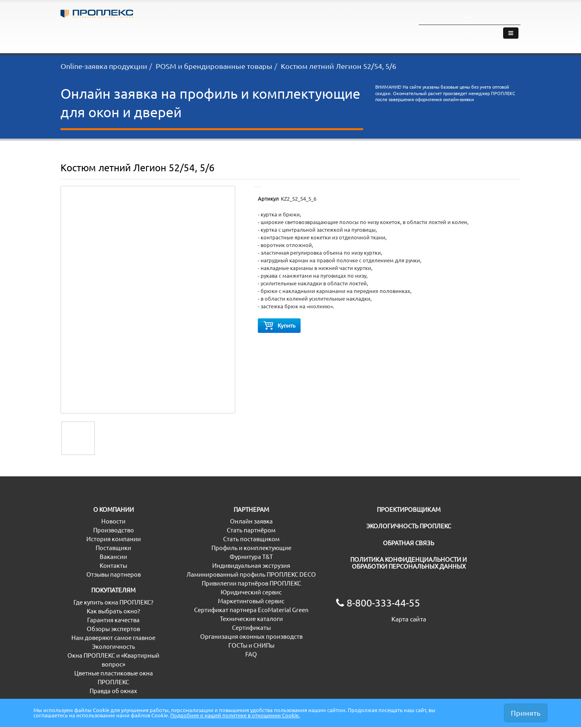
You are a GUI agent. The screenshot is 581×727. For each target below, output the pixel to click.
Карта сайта (353, 621)
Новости (73, 524)
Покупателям (106, 36)
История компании (88, 541)
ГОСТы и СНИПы (202, 648)
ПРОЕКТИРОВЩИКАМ (368, 512)
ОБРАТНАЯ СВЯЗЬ (361, 545)
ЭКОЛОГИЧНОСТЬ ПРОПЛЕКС (378, 529)
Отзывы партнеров (88, 577)
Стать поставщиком (207, 541)
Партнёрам (168, 36)
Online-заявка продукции (104, 66)
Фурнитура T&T (200, 559)
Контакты (74, 568)
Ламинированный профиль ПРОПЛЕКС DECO (243, 577)
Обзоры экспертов (87, 631)
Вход (503, 15)
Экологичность (379, 36)
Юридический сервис (209, 595)
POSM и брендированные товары (214, 66)
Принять (526, 712)
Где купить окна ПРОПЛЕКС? (100, 605)
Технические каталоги (210, 621)
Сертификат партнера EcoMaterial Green (236, 612)
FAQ (184, 657)
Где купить (492, 36)
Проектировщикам (309, 36)
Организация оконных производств (230, 639)
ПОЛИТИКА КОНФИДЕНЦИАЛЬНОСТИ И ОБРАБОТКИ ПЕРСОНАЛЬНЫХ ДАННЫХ (394, 566)
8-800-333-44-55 (312, 17)
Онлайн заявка (200, 524)
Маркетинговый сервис (212, 603)
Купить (279, 327)
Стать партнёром (203, 533)
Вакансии (74, 559)
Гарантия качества (87, 622)
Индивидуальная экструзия (218, 568)
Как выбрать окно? (87, 614)
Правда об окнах (84, 693)
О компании (440, 36)
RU (475, 13)
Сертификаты (198, 630)
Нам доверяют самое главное (102, 640)
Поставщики (78, 550)
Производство (81, 533)
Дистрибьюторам (234, 36)
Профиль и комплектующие (219, 550)
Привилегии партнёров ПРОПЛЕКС (228, 586)
